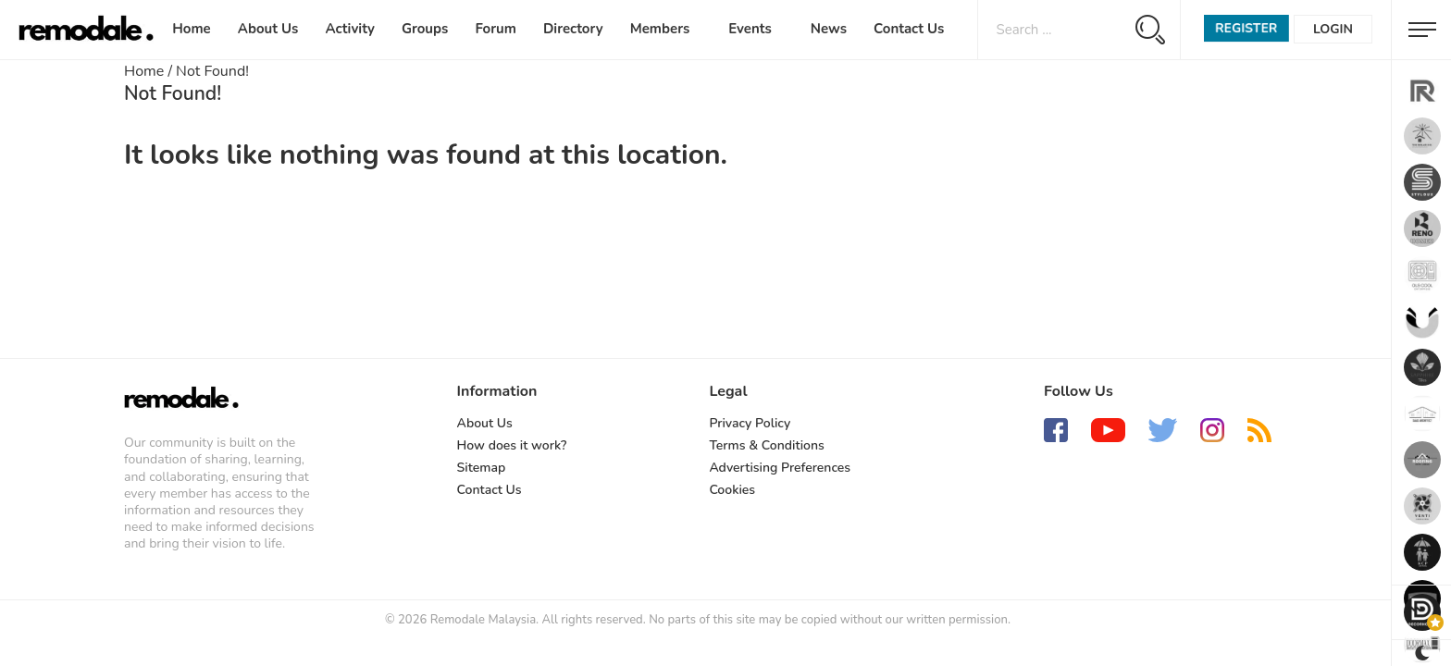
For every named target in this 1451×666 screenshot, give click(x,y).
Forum (495, 28)
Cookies (732, 490)
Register (1246, 28)
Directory (573, 28)
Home (191, 28)
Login (1333, 29)
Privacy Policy (749, 423)
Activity (349, 28)
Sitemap (481, 467)
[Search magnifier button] (1150, 29)
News (829, 28)
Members (660, 28)
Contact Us (909, 28)
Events (750, 28)
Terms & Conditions (766, 445)
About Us (268, 28)
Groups (425, 28)
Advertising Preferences (779, 467)
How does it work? (512, 445)
